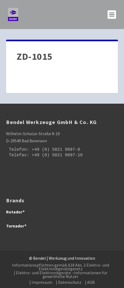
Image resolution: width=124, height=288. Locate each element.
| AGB (90, 282)
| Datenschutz (68, 282)
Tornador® (16, 225)
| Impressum (40, 282)
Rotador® (15, 211)
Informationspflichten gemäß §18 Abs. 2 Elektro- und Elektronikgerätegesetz (60, 266)
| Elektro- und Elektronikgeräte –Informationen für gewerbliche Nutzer (60, 274)
